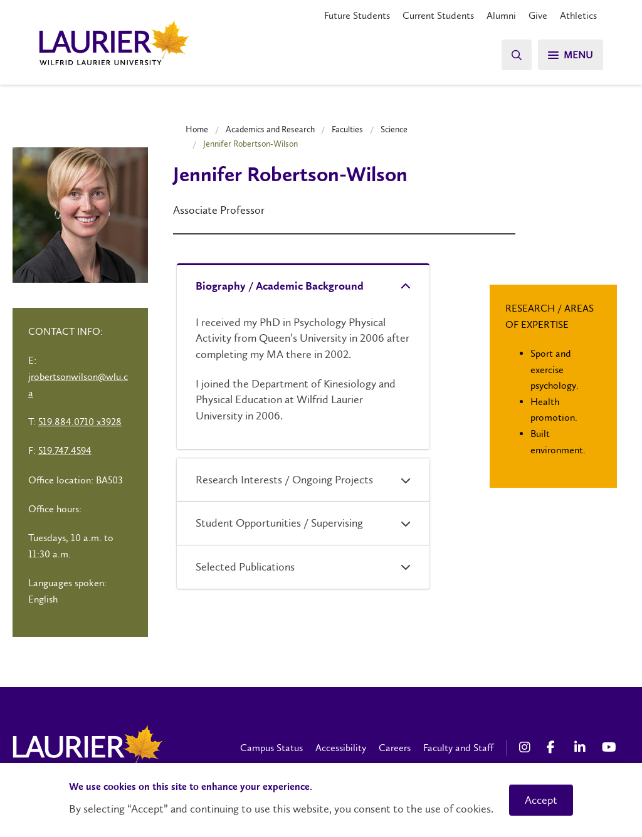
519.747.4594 (65, 450)
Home (197, 129)
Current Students (438, 15)
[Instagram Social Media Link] (526, 747)
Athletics (578, 15)
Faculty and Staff (458, 748)
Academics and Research (270, 129)
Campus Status (271, 748)
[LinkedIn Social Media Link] (581, 747)
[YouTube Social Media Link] (609, 747)
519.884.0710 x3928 (80, 422)
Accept (541, 800)
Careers (395, 748)
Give (538, 15)
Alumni (501, 15)
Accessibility (340, 748)
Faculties (347, 129)
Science (394, 129)
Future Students (357, 15)
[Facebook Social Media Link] (554, 747)
